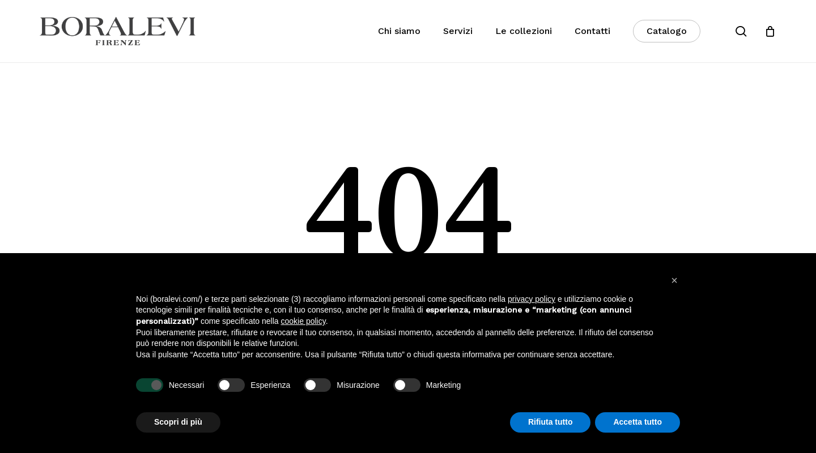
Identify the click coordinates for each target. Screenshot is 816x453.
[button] (674, 280)
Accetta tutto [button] (637, 421)
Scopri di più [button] (178, 421)
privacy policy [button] (531, 299)
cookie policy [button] (303, 321)
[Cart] (770, 31)
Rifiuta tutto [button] (550, 421)
